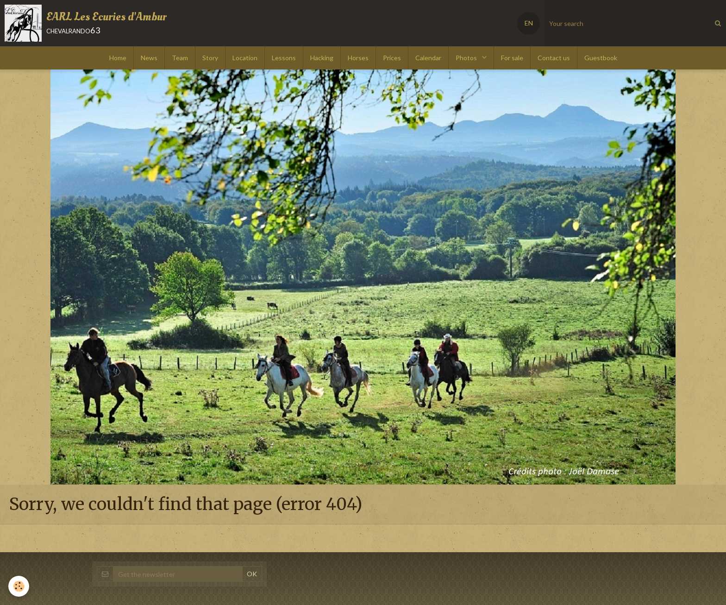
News (149, 58)
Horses (358, 58)
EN (529, 23)
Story (210, 58)
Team (180, 58)
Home (117, 58)
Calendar (428, 58)
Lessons (284, 58)
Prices (392, 58)
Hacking (321, 58)
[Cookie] (19, 585)
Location (244, 58)
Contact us (554, 58)
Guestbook (600, 58)
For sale (512, 58)
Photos (467, 58)
